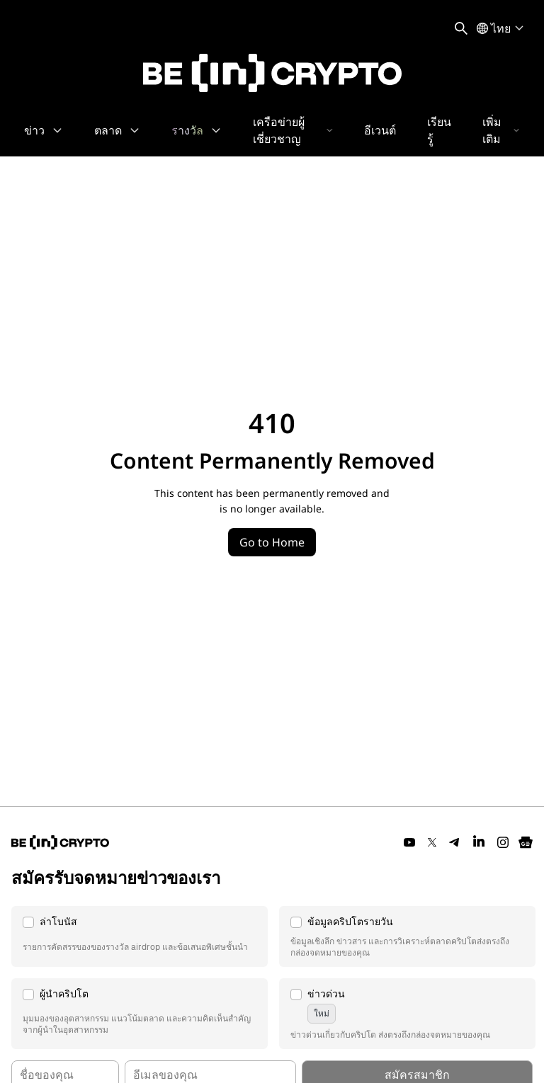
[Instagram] (503, 842)
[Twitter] (432, 842)
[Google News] (525, 842)
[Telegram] (455, 842)
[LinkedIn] (478, 842)
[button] (139, 936)
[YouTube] (409, 842)
